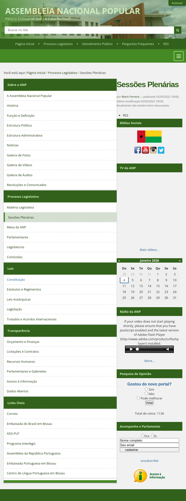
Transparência (19, 330)
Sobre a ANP (17, 84)
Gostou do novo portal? (149, 384)
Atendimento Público (97, 44)
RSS (166, 44)
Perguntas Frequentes (138, 44)
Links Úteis (16, 403)
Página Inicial (24, 44)
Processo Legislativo (58, 44)
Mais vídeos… (149, 249)
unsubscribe (149, 460)
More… (150, 361)
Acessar (177, 3)
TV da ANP (128, 168)
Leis (11, 268)
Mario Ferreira (130, 96)
